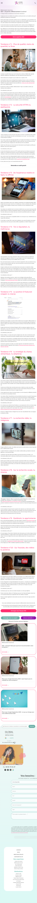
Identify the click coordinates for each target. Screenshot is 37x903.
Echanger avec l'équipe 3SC (18, 610)
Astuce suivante (27, 618)
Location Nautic (18, 875)
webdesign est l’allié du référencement (15, 541)
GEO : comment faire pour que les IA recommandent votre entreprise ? (17, 646)
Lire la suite (5, 652)
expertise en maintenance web (23, 159)
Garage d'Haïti (18, 874)
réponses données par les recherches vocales (11, 501)
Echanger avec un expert (10, 618)
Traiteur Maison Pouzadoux (18, 872)
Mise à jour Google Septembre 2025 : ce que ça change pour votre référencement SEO (18, 712)
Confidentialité (18, 864)
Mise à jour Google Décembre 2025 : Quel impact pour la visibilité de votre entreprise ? (17, 679)
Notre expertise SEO (18, 37)
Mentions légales (18, 863)
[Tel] (35, 2)
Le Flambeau (18, 873)
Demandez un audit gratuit (18, 165)
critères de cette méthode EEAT (28, 82)
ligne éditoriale (8, 97)
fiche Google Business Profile (11, 280)
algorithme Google (30, 520)
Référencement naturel (18, 866)
